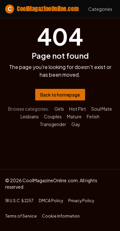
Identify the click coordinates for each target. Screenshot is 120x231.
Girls (59, 109)
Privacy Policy (81, 200)
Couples (53, 116)
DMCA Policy (51, 200)
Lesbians (29, 116)
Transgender (53, 124)
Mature (74, 116)
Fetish (93, 116)
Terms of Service (21, 216)
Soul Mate (101, 109)
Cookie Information (61, 216)
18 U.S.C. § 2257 (19, 200)
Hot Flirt (77, 109)
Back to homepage (60, 95)
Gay (75, 124)
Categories (100, 9)
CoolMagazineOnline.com (41, 8)
